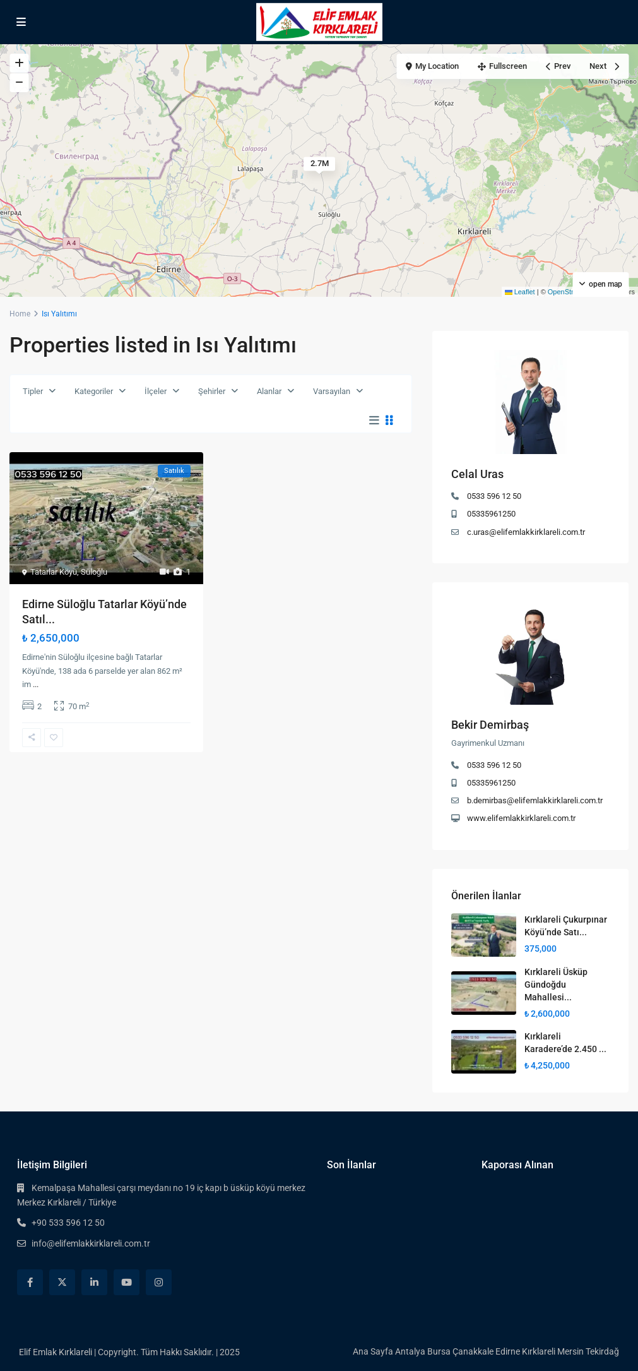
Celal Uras (477, 474)
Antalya (410, 1351)
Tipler (33, 391)
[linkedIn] (94, 1282)
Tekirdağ (602, 1351)
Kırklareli (538, 1351)
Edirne (507, 1351)
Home (19, 313)
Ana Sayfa (373, 1351)
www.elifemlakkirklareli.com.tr (521, 818)
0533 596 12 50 (494, 496)
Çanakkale (472, 1351)
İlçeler (156, 391)
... (35, 684)
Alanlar (269, 391)
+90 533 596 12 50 (68, 1223)
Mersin (570, 1351)
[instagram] (159, 1282)
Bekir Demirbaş (490, 724)
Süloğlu (94, 572)
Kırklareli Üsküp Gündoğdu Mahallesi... (556, 984)
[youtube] (126, 1282)
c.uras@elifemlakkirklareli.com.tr (526, 532)
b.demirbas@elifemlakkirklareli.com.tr (535, 800)
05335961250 (491, 513)
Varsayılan (331, 391)
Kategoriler (93, 391)
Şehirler (211, 391)
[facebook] (30, 1282)
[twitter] (62, 1282)
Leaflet (520, 292)
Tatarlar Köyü (53, 572)
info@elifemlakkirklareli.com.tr (91, 1243)
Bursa (439, 1351)
